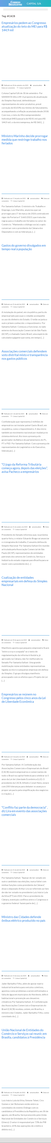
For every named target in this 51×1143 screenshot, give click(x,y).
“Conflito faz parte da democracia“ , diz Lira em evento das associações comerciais (25, 811)
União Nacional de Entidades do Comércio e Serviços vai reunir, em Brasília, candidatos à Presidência (24, 1033)
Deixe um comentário (8, 88)
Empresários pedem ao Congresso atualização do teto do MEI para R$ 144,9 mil (24, 26)
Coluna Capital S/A (25, 88)
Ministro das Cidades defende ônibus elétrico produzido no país (23, 918)
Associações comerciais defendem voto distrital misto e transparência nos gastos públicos (25, 354)
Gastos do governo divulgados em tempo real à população (24, 247)
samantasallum (37, 85)
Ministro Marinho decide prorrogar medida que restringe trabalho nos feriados (25, 139)
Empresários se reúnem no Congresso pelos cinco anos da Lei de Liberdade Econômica (24, 697)
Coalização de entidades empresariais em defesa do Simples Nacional (24, 581)
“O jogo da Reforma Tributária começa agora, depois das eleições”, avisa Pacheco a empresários (25, 468)
